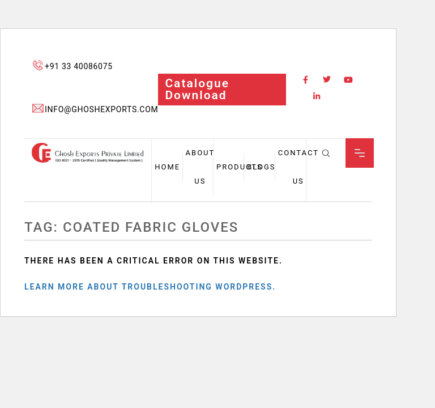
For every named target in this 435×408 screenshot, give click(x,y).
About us (200, 166)
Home (167, 167)
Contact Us (298, 166)
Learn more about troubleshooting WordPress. (150, 286)
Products (239, 167)
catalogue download (197, 89)
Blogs (261, 167)
